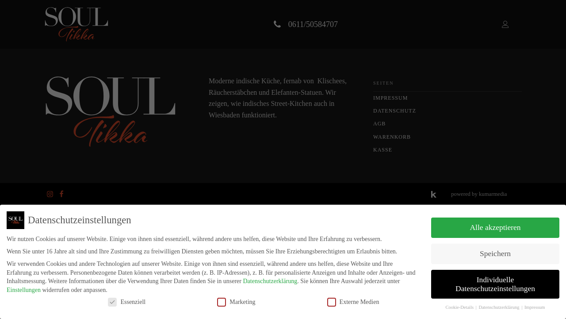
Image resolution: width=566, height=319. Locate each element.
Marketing (236, 302)
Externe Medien (353, 302)
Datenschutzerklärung (270, 281)
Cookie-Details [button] (459, 307)
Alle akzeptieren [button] (495, 227)
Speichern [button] (495, 253)
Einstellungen (24, 290)
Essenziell (126, 302)
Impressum (534, 307)
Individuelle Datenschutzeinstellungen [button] (495, 284)
